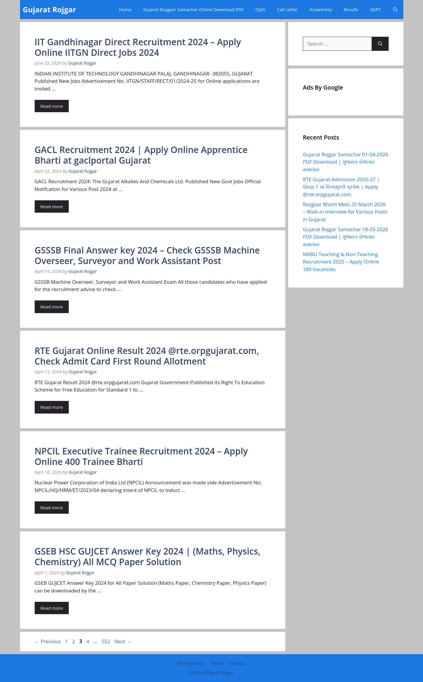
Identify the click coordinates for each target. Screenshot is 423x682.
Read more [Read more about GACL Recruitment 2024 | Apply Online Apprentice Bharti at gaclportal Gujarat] (52, 206)
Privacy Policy (191, 663)
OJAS (260, 9)
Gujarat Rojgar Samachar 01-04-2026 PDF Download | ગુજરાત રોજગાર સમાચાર (345, 162)
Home (125, 9)
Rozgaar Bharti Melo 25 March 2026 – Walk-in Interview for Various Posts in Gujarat (345, 212)
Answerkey (321, 9)
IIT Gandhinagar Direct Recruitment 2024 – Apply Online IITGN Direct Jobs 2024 (138, 47)
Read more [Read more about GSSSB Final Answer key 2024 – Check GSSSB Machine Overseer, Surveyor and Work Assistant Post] (52, 307)
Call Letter (287, 9)
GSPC (375, 9)
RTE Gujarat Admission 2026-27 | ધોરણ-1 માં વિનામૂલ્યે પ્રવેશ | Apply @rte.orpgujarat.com (341, 187)
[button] (395, 9)
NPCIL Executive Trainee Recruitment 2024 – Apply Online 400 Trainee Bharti (141, 456)
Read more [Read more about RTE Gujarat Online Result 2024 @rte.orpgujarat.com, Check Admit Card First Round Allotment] (52, 407)
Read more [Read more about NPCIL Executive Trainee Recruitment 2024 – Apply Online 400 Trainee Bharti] (52, 507)
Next (123, 641)
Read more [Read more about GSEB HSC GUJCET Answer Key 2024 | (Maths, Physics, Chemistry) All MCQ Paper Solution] (52, 608)
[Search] (380, 44)
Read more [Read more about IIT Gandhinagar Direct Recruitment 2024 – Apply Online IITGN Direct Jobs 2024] (52, 106)
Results (351, 9)
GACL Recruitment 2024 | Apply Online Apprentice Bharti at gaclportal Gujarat (141, 155)
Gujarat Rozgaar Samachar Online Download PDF (193, 9)
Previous (48, 641)
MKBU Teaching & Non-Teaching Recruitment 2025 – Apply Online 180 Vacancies (341, 262)
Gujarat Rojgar (49, 9)
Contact (238, 663)
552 (106, 641)
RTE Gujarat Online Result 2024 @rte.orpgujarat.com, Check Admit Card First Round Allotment (147, 356)
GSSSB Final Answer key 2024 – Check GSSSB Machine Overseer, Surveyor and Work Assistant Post (147, 255)
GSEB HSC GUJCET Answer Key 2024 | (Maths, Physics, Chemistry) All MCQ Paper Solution (148, 556)
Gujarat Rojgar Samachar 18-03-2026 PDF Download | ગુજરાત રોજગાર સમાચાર (345, 237)
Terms (217, 663)
